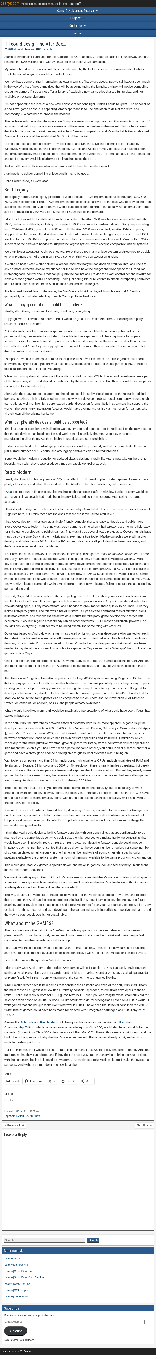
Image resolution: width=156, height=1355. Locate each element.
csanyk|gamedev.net (17, 1264)
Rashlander (48, 1022)
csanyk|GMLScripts (16, 1290)
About (78, 33)
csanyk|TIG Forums (16, 1296)
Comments (45, 49)
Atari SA (23, 1116)
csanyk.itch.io (13, 1258)
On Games (75, 26)
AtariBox (34, 1116)
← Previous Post (14, 1125)
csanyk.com (10, 3)
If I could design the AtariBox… (35, 44)
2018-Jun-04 (15, 49)
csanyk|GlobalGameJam (19, 1271)
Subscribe (15, 1331)
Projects (76, 18)
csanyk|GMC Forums (17, 1283)
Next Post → (144, 1125)
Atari (31, 49)
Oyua (8, 491)
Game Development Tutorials (76, 11)
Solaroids (26, 1022)
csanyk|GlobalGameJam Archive (24, 1277)
